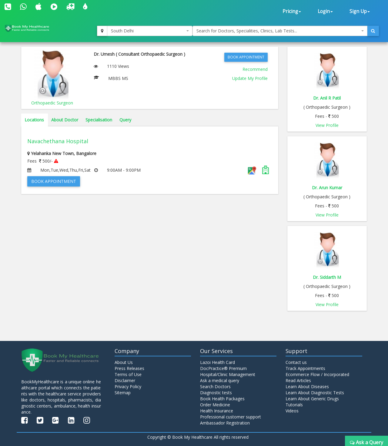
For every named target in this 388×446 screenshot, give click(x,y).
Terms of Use (128, 374)
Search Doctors (215, 386)
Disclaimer (125, 380)
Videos (292, 411)
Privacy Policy (128, 386)
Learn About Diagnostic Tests (315, 392)
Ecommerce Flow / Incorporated (317, 374)
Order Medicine (215, 405)
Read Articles (298, 380)
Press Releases (129, 368)
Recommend (255, 69)
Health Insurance (216, 411)
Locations (34, 120)
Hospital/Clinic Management (227, 374)
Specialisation (98, 120)
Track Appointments (305, 368)
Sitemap (123, 392)
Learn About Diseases (307, 386)
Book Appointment (246, 57)
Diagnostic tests (216, 392)
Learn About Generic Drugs (312, 398)
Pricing (292, 11)
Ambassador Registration (225, 423)
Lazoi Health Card (217, 362)
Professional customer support (230, 417)
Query (125, 120)
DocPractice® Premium (223, 368)
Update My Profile (250, 78)
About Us (124, 362)
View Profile (327, 125)
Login (325, 11)
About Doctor (64, 120)
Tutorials (294, 405)
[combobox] (149, 31)
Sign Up (360, 11)
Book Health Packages (222, 398)
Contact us (296, 362)
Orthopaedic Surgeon (52, 103)
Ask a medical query (219, 380)
